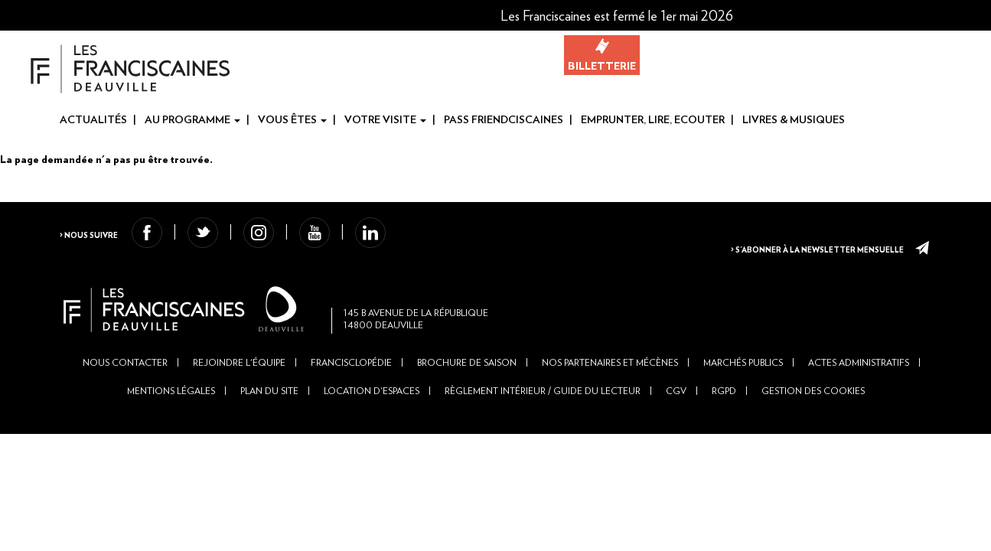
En (980, 16)
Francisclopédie (351, 390)
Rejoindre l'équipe (239, 390)
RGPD (724, 418)
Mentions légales (171, 418)
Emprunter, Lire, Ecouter (653, 120)
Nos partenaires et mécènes (610, 390)
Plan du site (269, 418)
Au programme (192, 120)
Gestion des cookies (813, 418)
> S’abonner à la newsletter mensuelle (805, 245)
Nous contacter (125, 390)
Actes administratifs (858, 390)
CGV (676, 418)
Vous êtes (292, 120)
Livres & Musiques (793, 120)
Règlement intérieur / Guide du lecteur (543, 418)
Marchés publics (743, 390)
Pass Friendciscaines (503, 120)
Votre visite (385, 120)
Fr (956, 16)
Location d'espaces (371, 418)
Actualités (93, 120)
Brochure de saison (467, 390)
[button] (867, 15)
